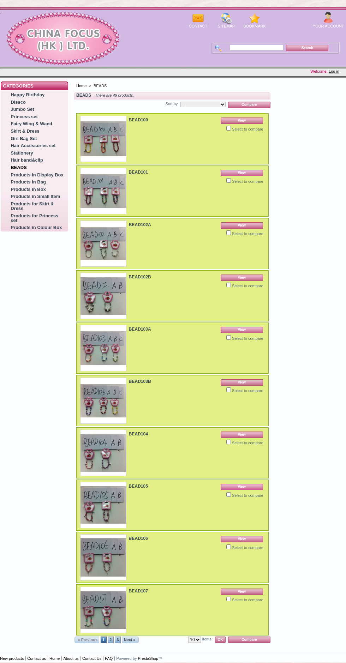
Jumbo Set (22, 109)
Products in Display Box (37, 174)
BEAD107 (138, 591)
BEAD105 (138, 486)
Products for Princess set (34, 218)
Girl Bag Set (24, 138)
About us (70, 658)
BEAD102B (140, 277)
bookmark (254, 26)
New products (12, 658)
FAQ (109, 658)
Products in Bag (28, 182)
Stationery (22, 153)
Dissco (18, 102)
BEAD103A (140, 329)
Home (81, 86)
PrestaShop (148, 658)
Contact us (36, 658)
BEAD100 (138, 119)
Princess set (24, 116)
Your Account (328, 26)
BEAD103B (140, 381)
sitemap (226, 26)
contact (198, 26)
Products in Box (28, 189)
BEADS (19, 167)
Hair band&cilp (27, 160)
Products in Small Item (35, 196)
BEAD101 (138, 172)
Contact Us (91, 658)
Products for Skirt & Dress (32, 206)
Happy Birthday (27, 94)
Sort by (171, 104)
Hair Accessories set (33, 145)
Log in (334, 71)
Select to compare (247, 129)
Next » (130, 640)
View (242, 120)
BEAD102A (140, 224)
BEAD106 (138, 538)
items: (207, 639)
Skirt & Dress (25, 131)
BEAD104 (138, 434)
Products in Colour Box (36, 227)
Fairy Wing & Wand (31, 123)
